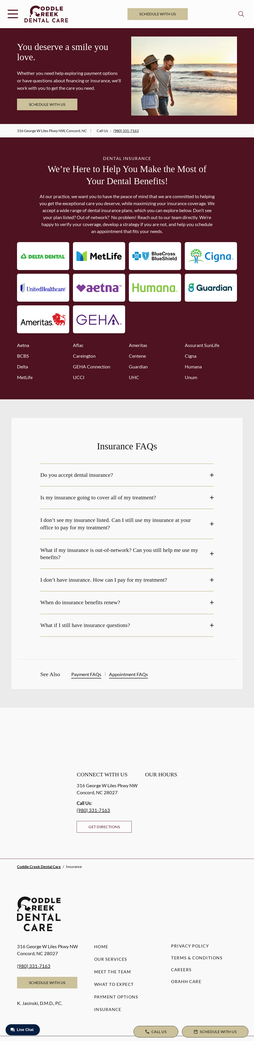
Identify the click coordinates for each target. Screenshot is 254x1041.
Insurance (107, 1009)
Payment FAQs (86, 674)
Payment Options (116, 996)
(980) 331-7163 (126, 130)
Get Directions (104, 826)
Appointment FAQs (128, 674)
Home (101, 946)
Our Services (110, 959)
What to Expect (114, 984)
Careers (181, 969)
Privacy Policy (190, 945)
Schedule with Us (157, 14)
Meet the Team (112, 971)
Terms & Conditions (197, 957)
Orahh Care (186, 981)
